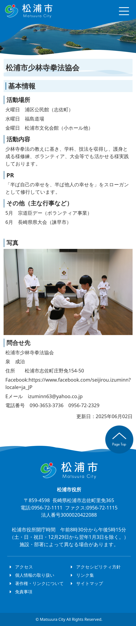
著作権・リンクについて (39, 583)
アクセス (24, 567)
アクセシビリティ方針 (98, 567)
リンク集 (85, 575)
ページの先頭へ (119, 439)
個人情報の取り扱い (34, 575)
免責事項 (23, 592)
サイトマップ (89, 583)
